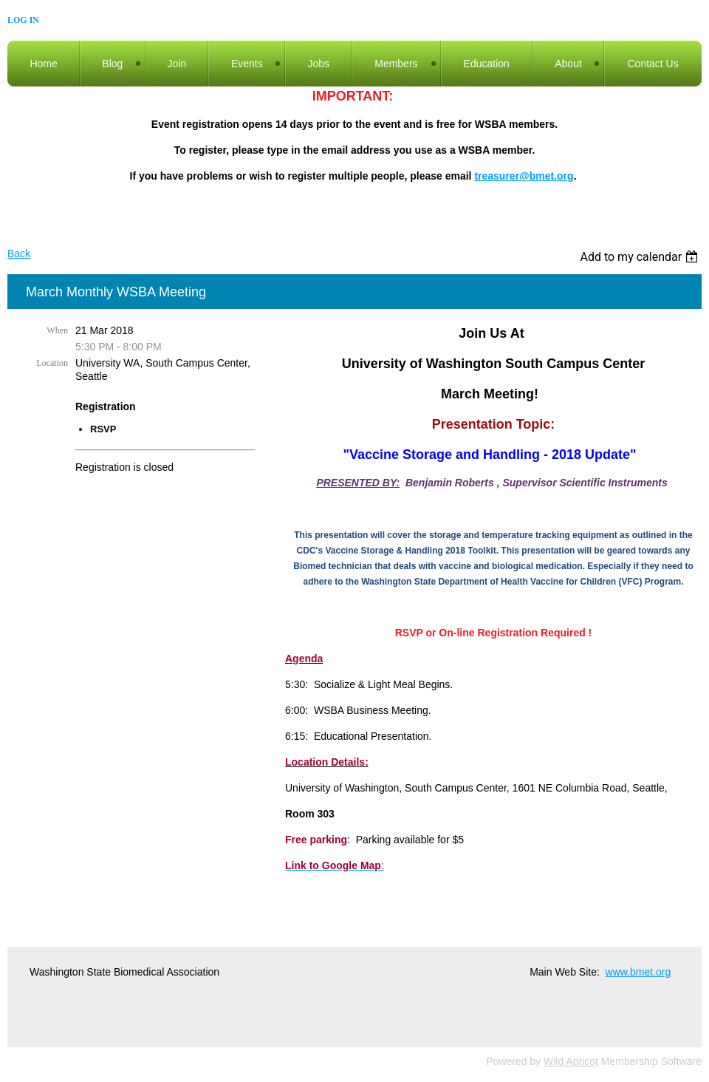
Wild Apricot (571, 1061)
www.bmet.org (638, 972)
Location (52, 363)
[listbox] (641, 257)
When (57, 330)
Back (18, 253)
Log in (23, 20)
